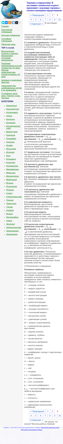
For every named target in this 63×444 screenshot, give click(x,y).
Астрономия (12, 112)
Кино (8, 156)
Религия (10, 190)
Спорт (9, 193)
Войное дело (12, 132)
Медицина (10, 173)
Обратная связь (8, 44)
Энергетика (11, 234)
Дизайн (9, 145)
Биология (10, 119)
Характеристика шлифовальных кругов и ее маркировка (11, 88)
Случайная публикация (6, 40)
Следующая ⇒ (36, 24)
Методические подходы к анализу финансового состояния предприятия (9, 55)
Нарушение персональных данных (31, 429)
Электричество (13, 227)
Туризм (9, 207)
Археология (11, 106)
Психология (11, 186)
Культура (10, 163)
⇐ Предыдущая (37, 15)
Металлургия (12, 176)
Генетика (10, 135)
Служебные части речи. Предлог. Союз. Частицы (10, 96)
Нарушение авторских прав (50, 427)
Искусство (11, 149)
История (10, 152)
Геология (10, 142)
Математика (12, 169)
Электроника (12, 231)
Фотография (12, 217)
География (11, 139)
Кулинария (11, 159)
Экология (10, 224)
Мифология (11, 180)
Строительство (14, 197)
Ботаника (10, 123)
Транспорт (11, 204)
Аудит (9, 116)
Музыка (9, 183)
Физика (9, 214)
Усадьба (10, 210)
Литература (12, 166)
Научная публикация (10, 35)
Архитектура (12, 109)
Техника (9, 200)
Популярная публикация (6, 31)
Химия (9, 221)
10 (60, 20)
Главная (5, 26)
